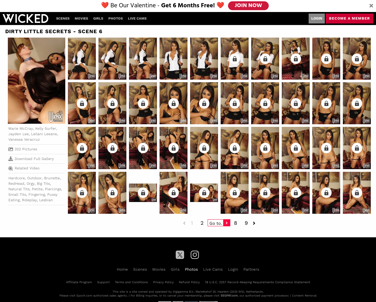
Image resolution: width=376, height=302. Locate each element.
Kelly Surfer (45, 128)
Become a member (349, 18)
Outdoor (34, 178)
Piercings (53, 189)
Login (316, 18)
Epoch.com (84, 295)
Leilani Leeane (44, 134)
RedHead (16, 183)
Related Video (23, 168)
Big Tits (43, 183)
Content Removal (304, 295)
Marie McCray (20, 128)
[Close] (371, 6)
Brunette (52, 178)
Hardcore (16, 178)
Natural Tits (19, 189)
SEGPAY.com (229, 295)
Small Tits (17, 194)
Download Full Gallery (31, 158)
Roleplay (29, 200)
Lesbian (46, 200)
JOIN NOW (248, 5)
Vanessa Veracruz (24, 139)
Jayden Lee (18, 134)
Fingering (36, 194)
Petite (37, 189)
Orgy (30, 183)
